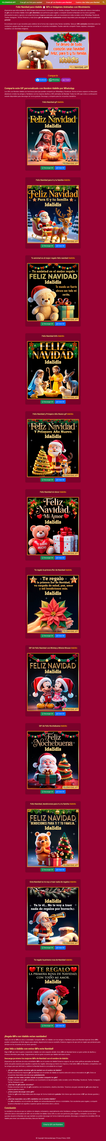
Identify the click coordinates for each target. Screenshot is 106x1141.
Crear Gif (60, 168)
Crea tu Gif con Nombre (53, 1124)
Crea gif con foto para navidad (31, 2)
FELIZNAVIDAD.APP (9, 2)
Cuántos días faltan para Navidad (87, 2)
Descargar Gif (47, 168)
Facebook (41, 80)
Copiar (66, 80)
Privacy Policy (61, 1138)
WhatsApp (54, 80)
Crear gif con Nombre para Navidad (59, 2)
